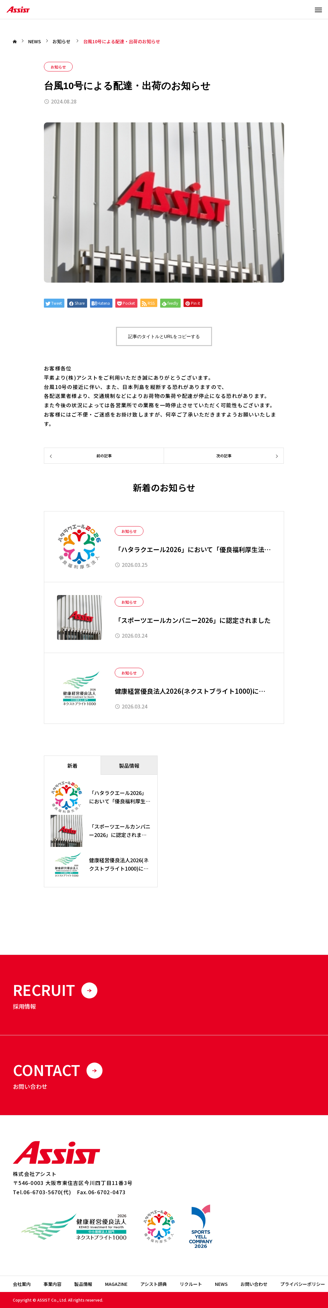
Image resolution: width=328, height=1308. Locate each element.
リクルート (191, 1284)
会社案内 (22, 1284)
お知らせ (58, 67)
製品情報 (83, 1284)
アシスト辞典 (153, 1284)
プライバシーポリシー (302, 1284)
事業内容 (53, 1284)
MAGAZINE (116, 1284)
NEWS (221, 1284)
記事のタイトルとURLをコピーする (164, 336)
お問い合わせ (254, 1284)
